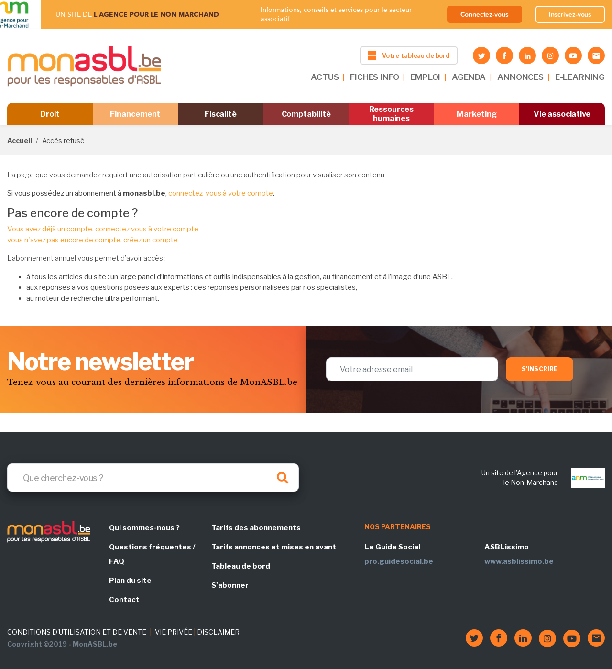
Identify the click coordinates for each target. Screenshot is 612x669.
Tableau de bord (240, 566)
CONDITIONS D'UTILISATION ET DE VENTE (76, 632)
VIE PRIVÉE (173, 632)
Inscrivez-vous (570, 14)
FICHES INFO (374, 77)
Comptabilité (306, 114)
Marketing (476, 114)
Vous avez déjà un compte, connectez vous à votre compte (102, 229)
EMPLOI (425, 77)
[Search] (153, 477)
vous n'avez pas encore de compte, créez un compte (92, 240)
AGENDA (469, 77)
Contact (124, 599)
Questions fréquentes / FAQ (152, 554)
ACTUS (325, 77)
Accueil (19, 140)
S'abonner (230, 585)
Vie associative (562, 114)
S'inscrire (539, 369)
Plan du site (130, 580)
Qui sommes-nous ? (144, 528)
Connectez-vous (484, 14)
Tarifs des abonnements (256, 528)
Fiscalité (221, 114)
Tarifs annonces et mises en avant (273, 547)
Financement (135, 114)
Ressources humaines (391, 114)
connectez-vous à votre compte (220, 193)
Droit (50, 114)
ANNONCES (520, 77)
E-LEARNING (580, 77)
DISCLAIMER (218, 632)
